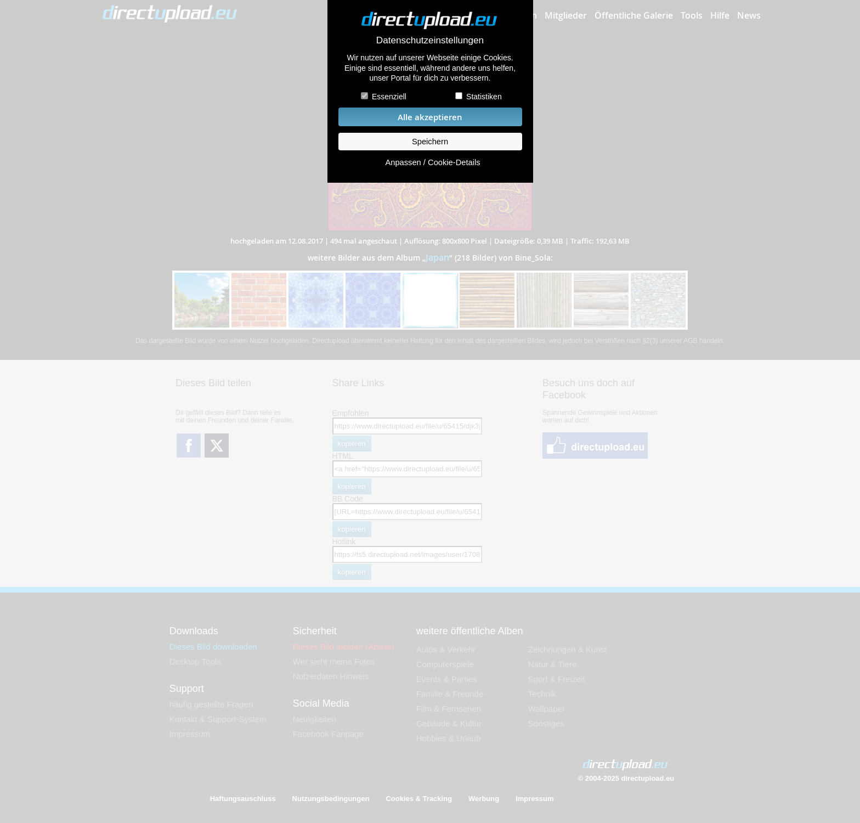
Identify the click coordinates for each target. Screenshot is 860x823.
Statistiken (484, 96)
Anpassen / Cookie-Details (432, 162)
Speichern (430, 141)
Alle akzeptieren (430, 117)
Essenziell (389, 96)
